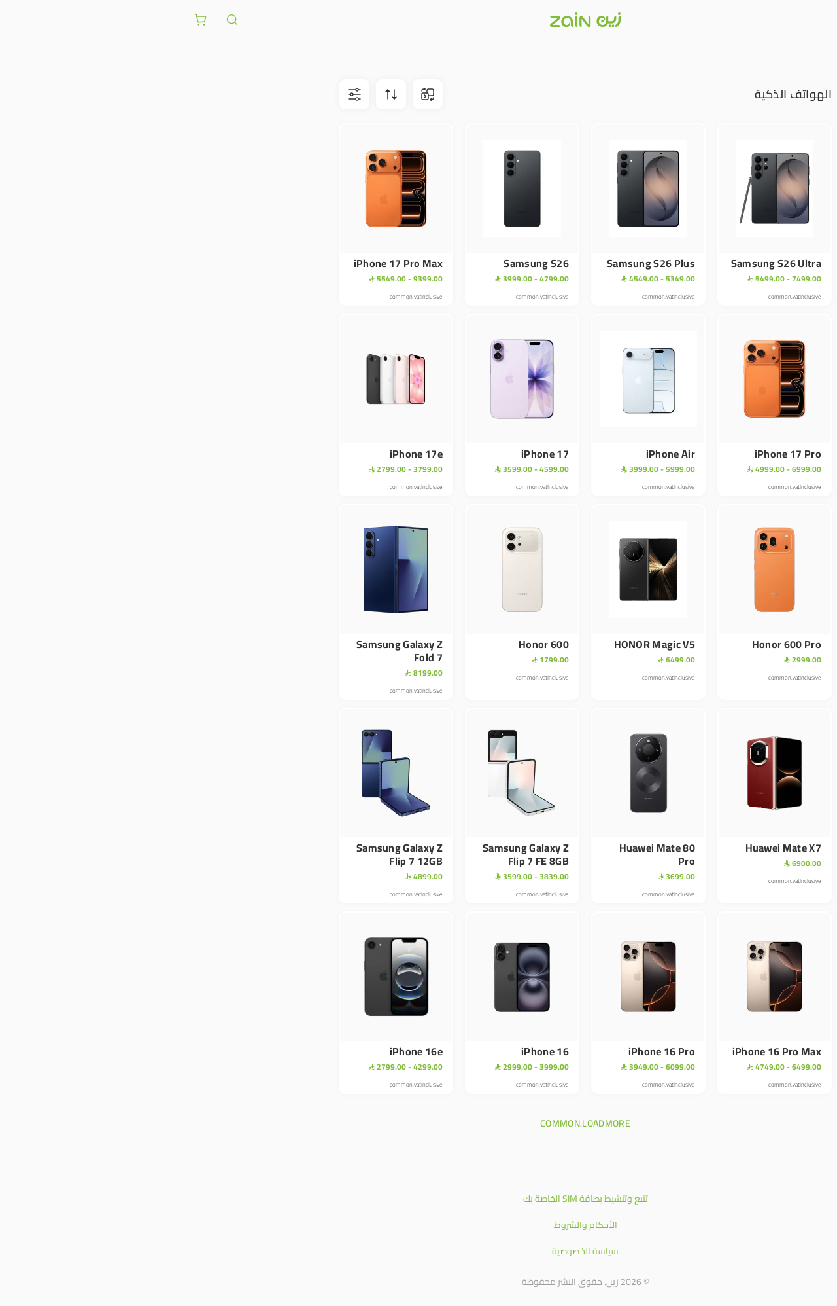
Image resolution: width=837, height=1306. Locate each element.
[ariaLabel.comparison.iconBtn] (261, 94)
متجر (802, 58)
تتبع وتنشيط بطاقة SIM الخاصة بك (418, 1198)
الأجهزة (769, 58)
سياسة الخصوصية (418, 1251)
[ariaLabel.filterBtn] (187, 94)
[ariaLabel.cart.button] (34, 19)
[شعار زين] (418, 19)
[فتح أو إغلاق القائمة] (803, 19)
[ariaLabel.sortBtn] (224, 94)
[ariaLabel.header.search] (65, 19)
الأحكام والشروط (419, 1224)
